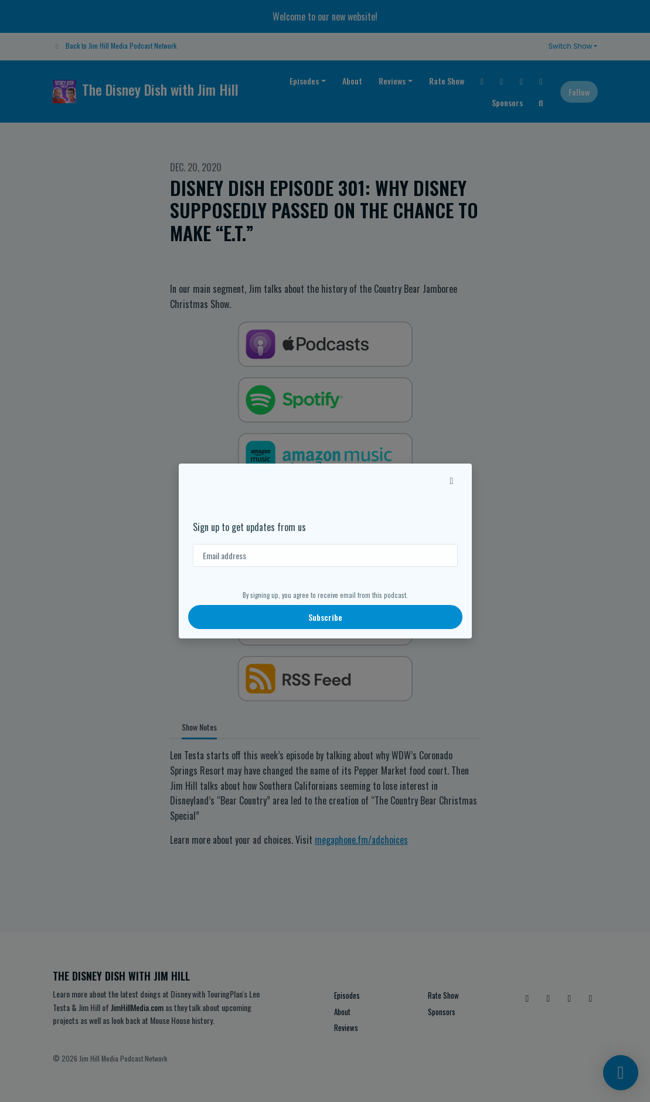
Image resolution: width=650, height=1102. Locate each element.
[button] (452, 480)
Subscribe (325, 617)
